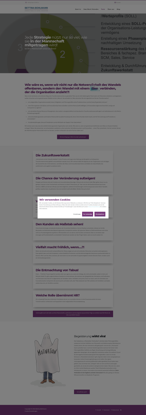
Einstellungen (77, 214)
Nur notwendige (87, 214)
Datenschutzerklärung (94, 206)
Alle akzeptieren (100, 214)
